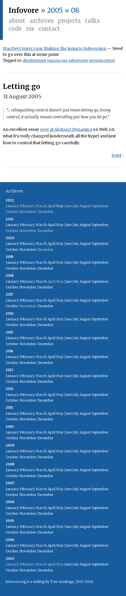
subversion (78, 60)
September (100, 225)
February (27, 225)
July (75, 225)
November (27, 249)
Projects (69, 20)
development (34, 60)
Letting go (21, 86)
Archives (42, 20)
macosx (54, 60)
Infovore (24, 10)
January (12, 225)
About (17, 20)
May (60, 206)
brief (116, 155)
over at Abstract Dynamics (66, 129)
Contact (49, 28)
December (45, 268)
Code (15, 28)
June (68, 225)
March (41, 225)
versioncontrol (102, 60)
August (85, 225)
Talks (92, 20)
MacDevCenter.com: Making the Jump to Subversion (54, 48)
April (51, 225)
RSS (30, 28)
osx (65, 60)
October (12, 249)
